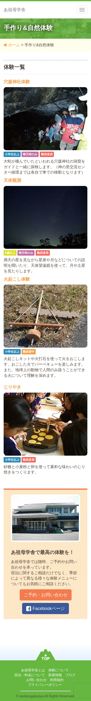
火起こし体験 (17, 279)
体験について (58, 670)
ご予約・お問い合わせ (45, 594)
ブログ (70, 675)
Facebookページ (45, 608)
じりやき (12, 387)
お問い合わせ (36, 680)
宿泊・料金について (29, 675)
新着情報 (55, 675)
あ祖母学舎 (14, 9)
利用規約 (57, 680)
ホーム (12, 45)
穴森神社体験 (17, 81)
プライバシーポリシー (45, 685)
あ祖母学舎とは (33, 670)
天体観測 (12, 180)
